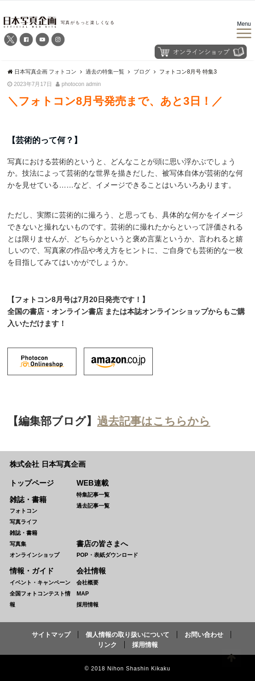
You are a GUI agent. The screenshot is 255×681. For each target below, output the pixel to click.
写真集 (18, 544)
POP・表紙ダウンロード (107, 555)
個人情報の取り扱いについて (127, 634)
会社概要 (87, 582)
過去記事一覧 (93, 506)
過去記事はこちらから (153, 421)
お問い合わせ (204, 634)
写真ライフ (23, 522)
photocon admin (81, 84)
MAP (82, 593)
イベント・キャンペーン (40, 582)
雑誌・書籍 (23, 533)
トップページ (32, 483)
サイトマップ (51, 634)
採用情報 (87, 604)
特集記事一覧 (93, 495)
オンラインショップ (34, 555)
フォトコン (23, 511)
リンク (107, 644)
